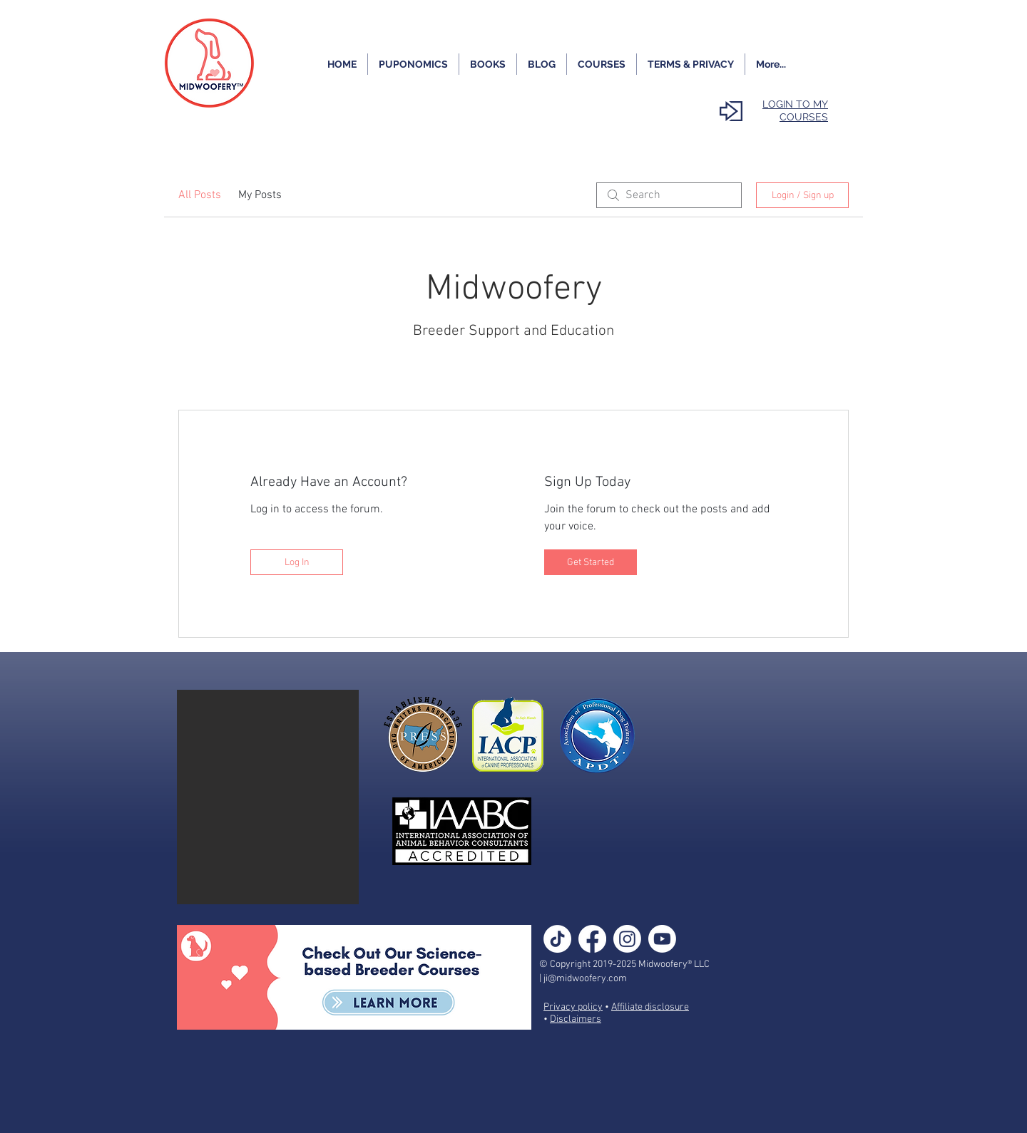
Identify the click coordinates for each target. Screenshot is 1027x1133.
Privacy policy (573, 1007)
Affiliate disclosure (650, 1007)
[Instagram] (627, 939)
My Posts (260, 195)
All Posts (199, 195)
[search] (669, 195)
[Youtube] (662, 939)
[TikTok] (557, 939)
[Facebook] (592, 939)
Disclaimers (575, 1019)
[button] (268, 797)
